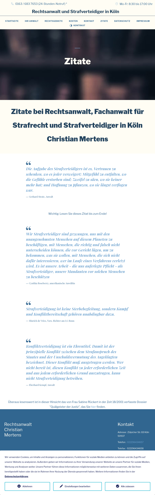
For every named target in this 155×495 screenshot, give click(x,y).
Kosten (73, 21)
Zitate (104, 21)
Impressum (143, 21)
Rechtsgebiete (54, 21)
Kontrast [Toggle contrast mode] (77, 25)
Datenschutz (122, 21)
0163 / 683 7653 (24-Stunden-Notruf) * (41, 3)
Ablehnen (27, 486)
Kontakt (89, 21)
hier (93, 406)
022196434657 (135, 442)
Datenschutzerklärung (16, 476)
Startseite (12, 21)
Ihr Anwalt (31, 21)
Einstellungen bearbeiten (77, 486)
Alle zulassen (127, 486)
